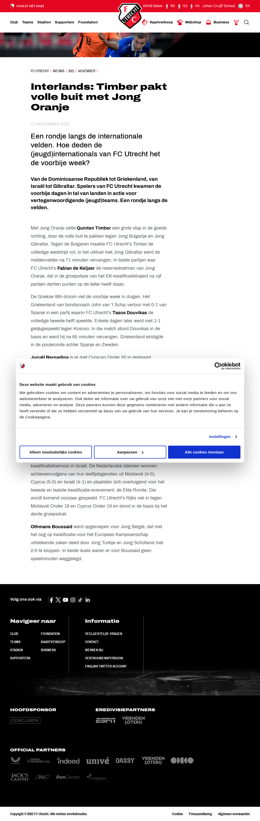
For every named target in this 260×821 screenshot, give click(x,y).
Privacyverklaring (200, 814)
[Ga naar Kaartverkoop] (157, 22)
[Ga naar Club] (14, 22)
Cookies (177, 814)
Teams (15, 642)
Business (48, 650)
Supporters (20, 658)
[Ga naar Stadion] (44, 22)
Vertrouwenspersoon (104, 658)
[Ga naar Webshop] (189, 22)
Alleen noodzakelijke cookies (55, 452)
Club (14, 633)
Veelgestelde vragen (103, 633)
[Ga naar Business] (217, 22)
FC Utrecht (40, 71)
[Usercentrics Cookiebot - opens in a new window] (218, 366)
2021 (71, 71)
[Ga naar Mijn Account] (236, 22)
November (86, 71)
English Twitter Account (106, 666)
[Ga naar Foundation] (88, 22)
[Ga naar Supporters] (64, 22)
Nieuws (58, 71)
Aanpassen (130, 452)
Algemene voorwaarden (234, 814)
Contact (92, 642)
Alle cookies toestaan (204, 452)
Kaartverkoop (53, 642)
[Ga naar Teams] (27, 22)
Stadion (16, 650)
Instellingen (220, 436)
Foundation (50, 633)
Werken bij (94, 650)
